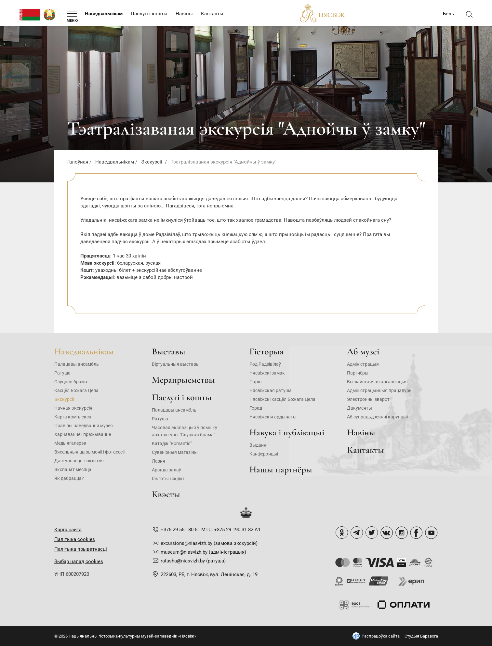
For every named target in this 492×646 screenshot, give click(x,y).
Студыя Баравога (421, 636)
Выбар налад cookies (78, 561)
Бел (447, 14)
